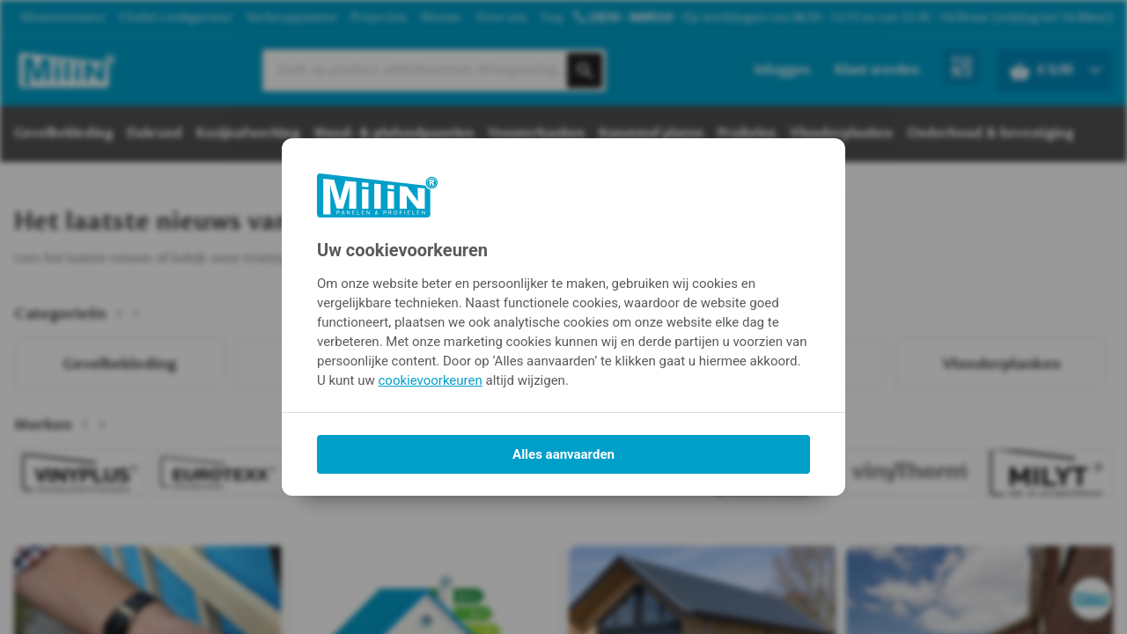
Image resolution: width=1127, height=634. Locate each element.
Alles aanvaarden (563, 454)
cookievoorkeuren (430, 380)
